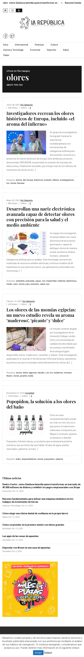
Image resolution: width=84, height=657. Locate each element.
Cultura (54, 44)
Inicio (5, 44)
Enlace (48, 652)
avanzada (29, 281)
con (43, 281)
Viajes (6, 55)
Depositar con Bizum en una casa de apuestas (26, 547)
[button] (5, 10)
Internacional (21, 44)
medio (9, 284)
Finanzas (39, 44)
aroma (19, 180)
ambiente (20, 281)
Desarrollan (51, 281)
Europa (30, 180)
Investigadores (67, 180)
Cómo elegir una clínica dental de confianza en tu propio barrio (35, 513)
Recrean (21, 183)
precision (35, 284)
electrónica (71, 281)
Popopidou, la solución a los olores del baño (41, 404)
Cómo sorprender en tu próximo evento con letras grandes (33, 525)
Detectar (61, 281)
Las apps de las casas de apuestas (20, 536)
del (24, 180)
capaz (38, 281)
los (7, 183)
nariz (15, 284)
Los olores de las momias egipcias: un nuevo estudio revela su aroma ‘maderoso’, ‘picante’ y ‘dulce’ (41, 315)
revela (30, 376)
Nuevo (9, 376)
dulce (25, 372)
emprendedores (29, 459)
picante (23, 376)
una (47, 284)
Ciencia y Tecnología (13, 50)
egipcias (33, 372)
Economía (35, 50)
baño (18, 459)
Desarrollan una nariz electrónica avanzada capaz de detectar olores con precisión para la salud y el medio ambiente (40, 217)
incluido (47, 180)
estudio (41, 372)
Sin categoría (26, 105)
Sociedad (29, 393)
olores (13, 183)
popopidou (49, 459)
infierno (55, 180)
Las (47, 372)
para (27, 284)
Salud (66, 50)
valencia (59, 459)
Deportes (51, 50)
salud (42, 284)
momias (68, 372)
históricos (38, 180)
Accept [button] (38, 652)
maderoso (58, 372)
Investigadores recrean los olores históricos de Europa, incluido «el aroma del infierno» (40, 118)
